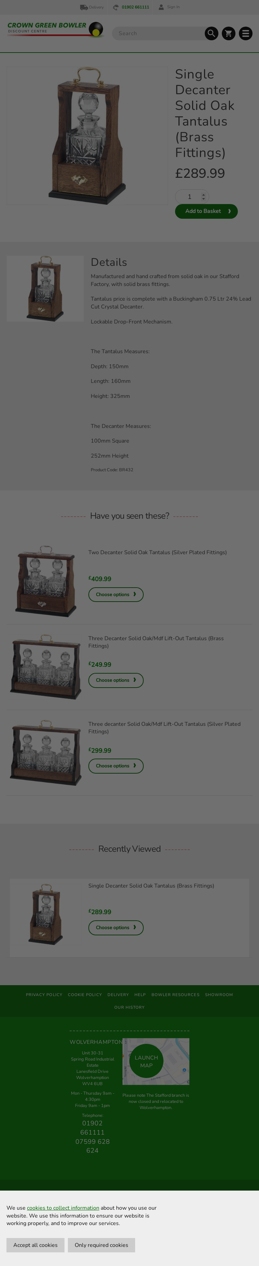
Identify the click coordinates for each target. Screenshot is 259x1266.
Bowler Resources (176, 994)
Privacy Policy (44, 994)
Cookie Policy (85, 994)
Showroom (219, 994)
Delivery (91, 7)
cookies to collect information (63, 1208)
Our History (129, 1007)
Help (140, 994)
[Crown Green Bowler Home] (55, 30)
